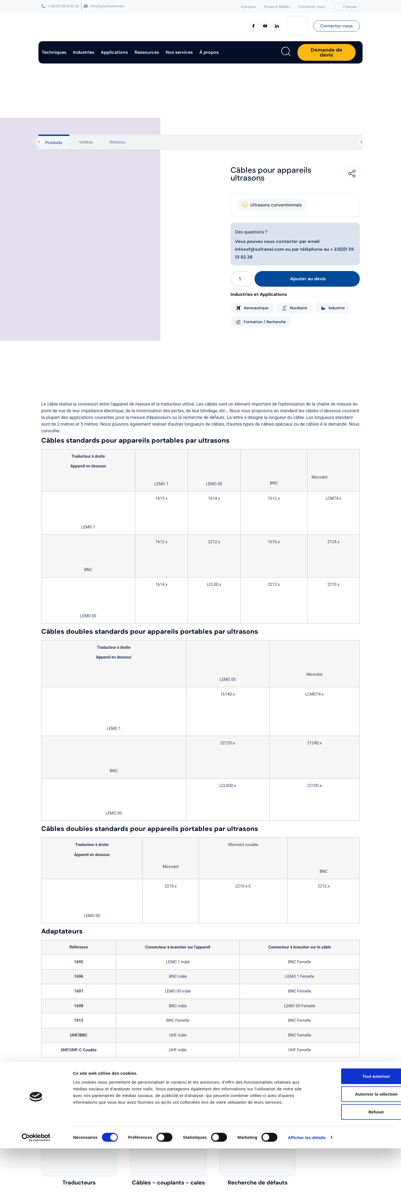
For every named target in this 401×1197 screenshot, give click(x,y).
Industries (83, 52)
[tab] (53, 142)
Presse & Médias (277, 6)
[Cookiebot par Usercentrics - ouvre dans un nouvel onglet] (36, 1186)
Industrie (337, 307)
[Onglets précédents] (37, 142)
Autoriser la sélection (354, 1142)
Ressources (147, 52)
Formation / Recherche (265, 321)
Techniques (54, 52)
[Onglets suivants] (362, 142)
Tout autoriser (354, 1124)
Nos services (179, 52)
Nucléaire (298, 307)
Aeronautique (256, 307)
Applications (114, 52)
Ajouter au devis (308, 279)
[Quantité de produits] (242, 279)
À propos (248, 6)
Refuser (354, 1160)
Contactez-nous (312, 6)
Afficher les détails (307, 1186)
